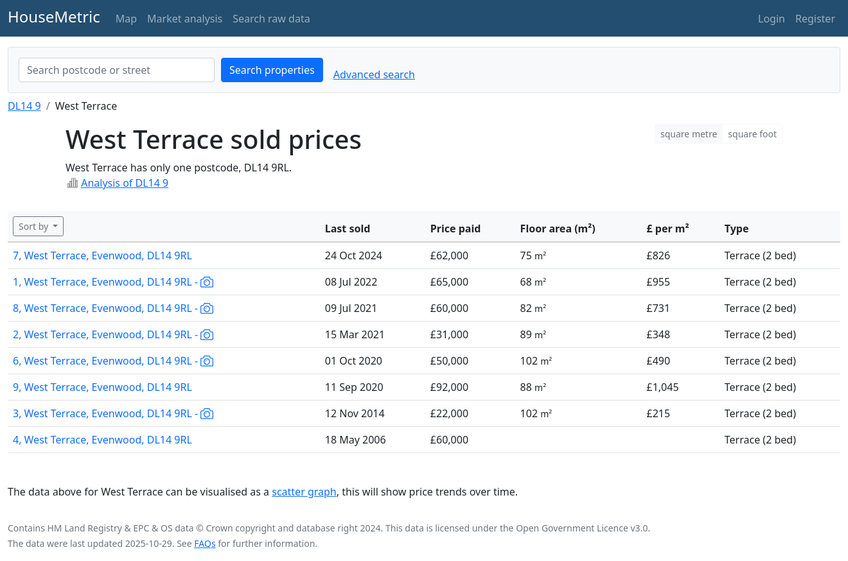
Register (815, 19)
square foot (752, 134)
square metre (688, 134)
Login (771, 19)
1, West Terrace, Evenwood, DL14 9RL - (113, 282)
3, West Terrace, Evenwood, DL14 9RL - (113, 413)
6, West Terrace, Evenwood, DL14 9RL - (113, 361)
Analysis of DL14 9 (124, 183)
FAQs (204, 543)
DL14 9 (24, 106)
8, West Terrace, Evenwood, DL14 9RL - (113, 308)
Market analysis (184, 19)
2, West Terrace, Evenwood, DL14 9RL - (113, 334)
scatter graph (304, 492)
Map (126, 19)
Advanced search (374, 74)
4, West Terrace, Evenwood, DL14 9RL (102, 440)
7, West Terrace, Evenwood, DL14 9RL (102, 255)
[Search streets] (117, 70)
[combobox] (117, 70)
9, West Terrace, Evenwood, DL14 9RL (102, 387)
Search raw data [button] (271, 19)
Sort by (35, 226)
